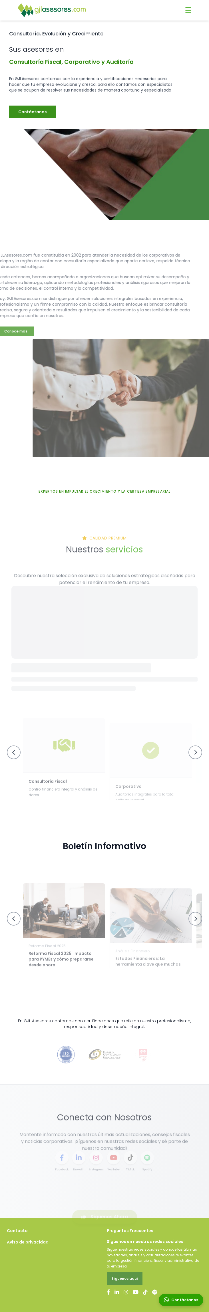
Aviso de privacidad (28, 1242)
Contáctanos (32, 121)
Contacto (17, 1231)
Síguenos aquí (124, 1278)
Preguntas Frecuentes (130, 1231)
